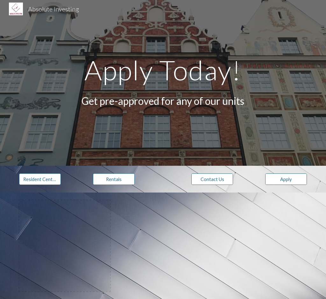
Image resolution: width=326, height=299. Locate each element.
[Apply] (286, 179)
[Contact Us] (212, 179)
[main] (163, 70)
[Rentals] (113, 179)
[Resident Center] (39, 179)
